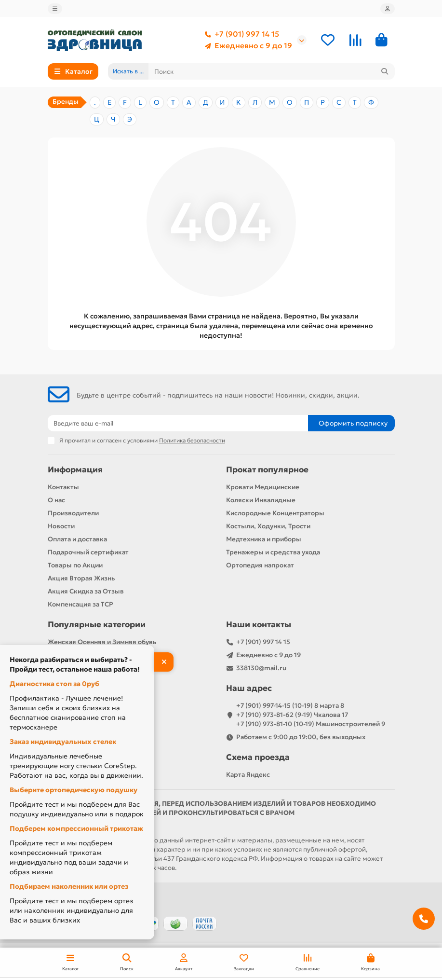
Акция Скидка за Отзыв (86, 591)
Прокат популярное (267, 470)
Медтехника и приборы (263, 539)
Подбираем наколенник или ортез (69, 886)
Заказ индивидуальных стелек (63, 741)
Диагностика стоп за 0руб (54, 683)
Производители (73, 513)
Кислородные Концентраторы (275, 513)
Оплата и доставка (77, 539)
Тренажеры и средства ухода (273, 552)
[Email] (178, 423)
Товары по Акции (75, 565)
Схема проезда (258, 757)
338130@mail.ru (261, 668)
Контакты (63, 487)
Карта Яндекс (248, 775)
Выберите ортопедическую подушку (73, 789)
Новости (61, 526)
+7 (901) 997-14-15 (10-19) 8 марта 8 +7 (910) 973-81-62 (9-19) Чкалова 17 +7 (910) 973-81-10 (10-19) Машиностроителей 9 (310, 715)
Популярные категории (97, 625)
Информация (75, 470)
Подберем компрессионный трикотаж (76, 828)
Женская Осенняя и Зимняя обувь (102, 642)
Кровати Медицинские (262, 487)
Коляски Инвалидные (260, 500)
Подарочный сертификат (88, 552)
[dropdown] (55, 8)
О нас (56, 500)
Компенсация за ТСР (80, 604)
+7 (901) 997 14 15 (240, 34)
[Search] (271, 71)
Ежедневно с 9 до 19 (246, 46)
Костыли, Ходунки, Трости (268, 526)
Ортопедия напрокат (260, 565)
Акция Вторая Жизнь (81, 578)
